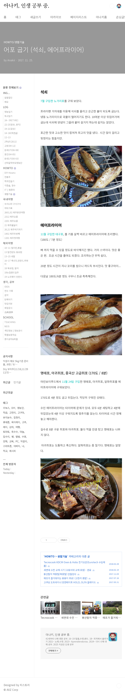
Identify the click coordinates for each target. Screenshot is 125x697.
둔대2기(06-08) (11, 150)
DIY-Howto (10, 172)
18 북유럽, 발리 (11, 268)
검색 (112, 6)
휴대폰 (6, 422)
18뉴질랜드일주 (11, 272)
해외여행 (8, 243)
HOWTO (49, 556)
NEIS (6, 326)
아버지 (17, 446)
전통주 (7, 177)
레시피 (12, 451)
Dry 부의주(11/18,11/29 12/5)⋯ (15, 370)
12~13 (7, 137)
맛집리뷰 (8, 303)
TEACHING (10, 322)
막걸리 (24, 441)
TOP (118, 685)
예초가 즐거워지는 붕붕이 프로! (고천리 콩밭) (65, 578)
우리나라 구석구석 (12, 203)
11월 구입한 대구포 (51, 234)
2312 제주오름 (11, 216)
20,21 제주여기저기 (13, 229)
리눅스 (6, 408)
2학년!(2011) (10, 141)
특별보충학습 (10, 334)
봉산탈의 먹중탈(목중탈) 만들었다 (60, 574)
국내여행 (8, 199)
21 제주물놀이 (10, 225)
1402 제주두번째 (12, 233)
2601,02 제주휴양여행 (14, 212)
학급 (5, 412)
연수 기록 (8, 290)
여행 (18, 427)
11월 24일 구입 (71, 381)
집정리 (17, 417)
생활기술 (62, 556)
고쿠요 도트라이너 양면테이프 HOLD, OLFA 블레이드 (70, 582)
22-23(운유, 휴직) (12, 124)
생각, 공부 (8, 282)
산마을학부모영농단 (13, 162)
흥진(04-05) (10, 154)
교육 (11, 441)
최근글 (6, 382)
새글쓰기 (35, 17)
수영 (24, 436)
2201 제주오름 (11, 220)
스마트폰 (7, 446)
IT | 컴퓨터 (9, 189)
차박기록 (8, 208)
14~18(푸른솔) (11, 133)
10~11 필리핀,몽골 (13, 247)
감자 (11, 427)
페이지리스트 (78, 17)
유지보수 (7, 417)
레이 (5, 427)
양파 (5, 441)
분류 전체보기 (12, 87)
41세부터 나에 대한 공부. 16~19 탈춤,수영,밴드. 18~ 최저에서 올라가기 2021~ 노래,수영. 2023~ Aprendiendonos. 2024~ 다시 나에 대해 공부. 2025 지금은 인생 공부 (77, 641)
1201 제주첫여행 (12, 237)
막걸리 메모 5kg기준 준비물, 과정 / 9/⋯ (15, 362)
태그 (18, 17)
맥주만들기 (9, 181)
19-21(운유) (10, 128)
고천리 (12, 412)
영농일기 (8, 111)
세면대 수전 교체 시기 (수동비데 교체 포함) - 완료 (67, 570)
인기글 (17, 382)
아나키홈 (101, 17)
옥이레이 (15, 422)
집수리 (6, 436)
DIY (13, 408)
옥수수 (14, 431)
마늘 (22, 431)
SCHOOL (8, 317)
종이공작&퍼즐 (11, 339)
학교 (5, 451)
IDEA (6, 286)
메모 (6, 101)
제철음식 (8, 307)
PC (17, 441)
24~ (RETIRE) (11, 120)
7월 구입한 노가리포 (52, 101)
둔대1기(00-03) (11, 158)
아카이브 (55, 17)
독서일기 (8, 116)
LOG (5, 107)
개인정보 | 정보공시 (13, 330)
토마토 (6, 431)
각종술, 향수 (10, 185)
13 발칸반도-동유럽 (13, 252)
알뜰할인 (8, 97)
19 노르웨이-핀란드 (13, 276)
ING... (6, 93)
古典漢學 (8, 312)
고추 (24, 422)
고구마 (21, 412)
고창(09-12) (10, 145)
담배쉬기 (8, 299)
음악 (6, 295)
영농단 (20, 408)
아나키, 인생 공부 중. (26, 5)
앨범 (18, 436)
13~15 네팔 (9, 256)
